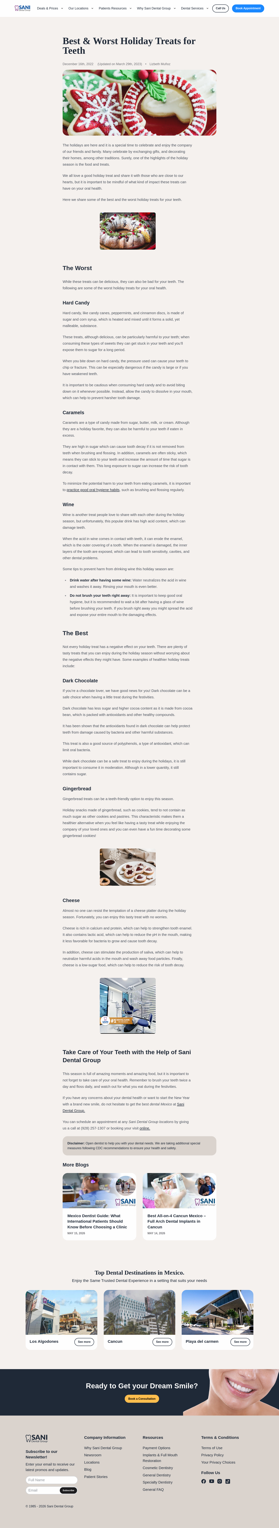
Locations (92, 1462)
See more (84, 1341)
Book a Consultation (142, 1398)
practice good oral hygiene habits (93, 490)
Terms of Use (211, 1448)
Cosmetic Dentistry (158, 1468)
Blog (87, 1469)
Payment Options (156, 1448)
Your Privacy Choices (218, 1462)
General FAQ (153, 1490)
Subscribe (68, 1490)
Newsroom (92, 1455)
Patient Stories (96, 1477)
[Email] (52, 1490)
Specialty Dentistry (158, 1482)
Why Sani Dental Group (103, 1448)
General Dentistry (157, 1475)
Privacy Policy (212, 1455)
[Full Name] (52, 1480)
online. (145, 1128)
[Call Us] (220, 8)
